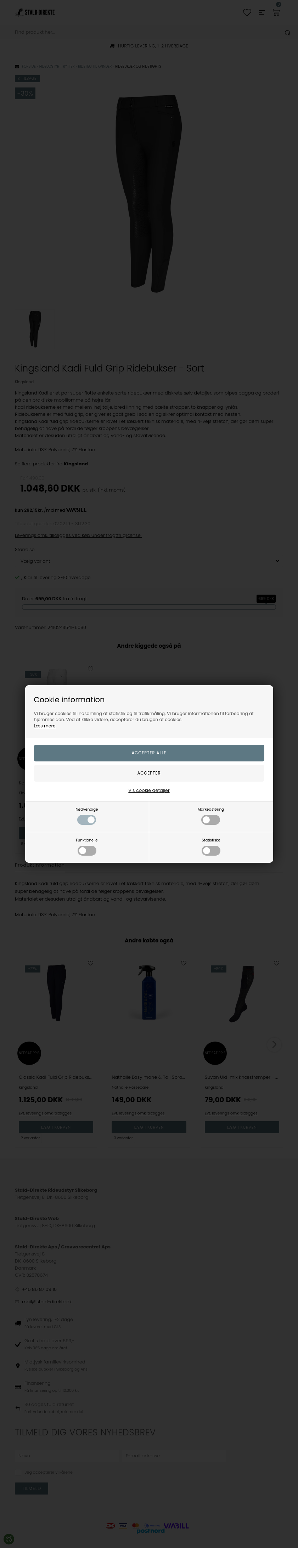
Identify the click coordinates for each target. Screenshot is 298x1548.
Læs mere (45, 726)
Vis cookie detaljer (148, 790)
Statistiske (211, 847)
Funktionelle (87, 847)
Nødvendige (87, 816)
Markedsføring (211, 816)
